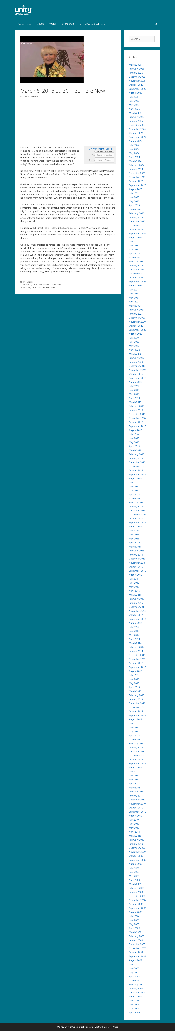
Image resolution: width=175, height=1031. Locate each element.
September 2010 (137, 811)
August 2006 (135, 996)
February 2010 (136, 839)
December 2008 (137, 895)
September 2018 (137, 426)
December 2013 (137, 655)
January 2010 (136, 843)
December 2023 (137, 173)
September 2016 (137, 522)
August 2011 (135, 767)
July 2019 (134, 386)
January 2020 (136, 361)
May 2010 (134, 827)
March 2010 (135, 835)
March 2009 (135, 884)
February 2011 (136, 791)
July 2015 (134, 578)
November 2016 (137, 514)
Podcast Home (24, 24)
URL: (93, 155)
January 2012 (136, 747)
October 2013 (136, 663)
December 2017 (137, 462)
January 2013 (136, 699)
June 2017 (134, 486)
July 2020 (134, 337)
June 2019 (134, 389)
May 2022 (134, 249)
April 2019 (134, 397)
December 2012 (137, 703)
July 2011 (134, 771)
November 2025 (137, 80)
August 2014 (135, 622)
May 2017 (134, 490)
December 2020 (137, 317)
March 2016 (135, 546)
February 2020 (136, 357)
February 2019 (136, 406)
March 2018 (135, 450)
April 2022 (134, 253)
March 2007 (135, 980)
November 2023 (137, 177)
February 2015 (136, 598)
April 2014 (134, 638)
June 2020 (134, 341)
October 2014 (136, 614)
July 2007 (134, 964)
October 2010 (136, 807)
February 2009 (136, 887)
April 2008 (134, 928)
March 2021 (135, 305)
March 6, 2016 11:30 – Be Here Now (39, 287)
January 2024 (136, 169)
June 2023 (134, 197)
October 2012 (136, 711)
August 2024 (135, 140)
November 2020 (137, 321)
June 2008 (134, 920)
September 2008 (137, 908)
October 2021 (136, 277)
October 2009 (136, 855)
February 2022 (136, 261)
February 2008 (136, 936)
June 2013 (134, 679)
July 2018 (134, 434)
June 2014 (134, 630)
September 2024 (137, 137)
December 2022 (137, 221)
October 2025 (136, 84)
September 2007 (137, 956)
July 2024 (134, 145)
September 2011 (137, 763)
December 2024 (137, 124)
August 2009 (135, 863)
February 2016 (136, 550)
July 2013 (134, 675)
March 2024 (135, 161)
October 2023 (136, 181)
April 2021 (134, 301)
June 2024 (134, 149)
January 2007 (136, 988)
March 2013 (135, 691)
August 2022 (135, 237)
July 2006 (134, 1000)
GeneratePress (111, 1026)
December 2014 (137, 606)
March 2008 (135, 932)
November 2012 (137, 707)
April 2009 (134, 879)
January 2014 (136, 651)
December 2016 (137, 510)
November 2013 (137, 659)
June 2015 (134, 582)
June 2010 (134, 823)
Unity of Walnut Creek (100, 148)
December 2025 (137, 76)
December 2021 (137, 269)
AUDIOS (52, 24)
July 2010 (134, 819)
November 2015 (137, 562)
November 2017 (137, 466)
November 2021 (137, 273)
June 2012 (134, 727)
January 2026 (136, 72)
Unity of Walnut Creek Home (92, 24)
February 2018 (136, 454)
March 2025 (135, 112)
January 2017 (136, 506)
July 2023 (134, 193)
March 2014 (135, 643)
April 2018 (134, 446)
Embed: (92, 160)
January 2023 (136, 217)
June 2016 (134, 534)
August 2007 (135, 960)
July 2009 (134, 867)
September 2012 (137, 715)
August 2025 (135, 92)
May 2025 (134, 104)
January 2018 (136, 458)
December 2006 (137, 992)
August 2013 (135, 671)
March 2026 (135, 64)
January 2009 (136, 892)
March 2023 (135, 209)
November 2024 (137, 128)
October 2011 (136, 759)
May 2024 (134, 153)
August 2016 (135, 526)
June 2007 (134, 968)
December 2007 (137, 944)
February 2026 (136, 68)
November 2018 (137, 418)
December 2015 (137, 558)
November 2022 (137, 225)
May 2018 (134, 442)
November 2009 (137, 851)
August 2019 (135, 381)
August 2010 (135, 815)
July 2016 (134, 530)
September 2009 (137, 859)
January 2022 (136, 265)
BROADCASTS (68, 24)
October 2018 (136, 422)
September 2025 (137, 88)
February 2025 (136, 116)
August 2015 (135, 574)
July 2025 (134, 96)
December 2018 (137, 414)
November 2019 (137, 369)
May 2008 (134, 924)
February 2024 (136, 165)
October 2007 (136, 952)
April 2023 (134, 205)
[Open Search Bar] (156, 24)
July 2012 (134, 723)
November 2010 (137, 803)
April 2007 (134, 976)
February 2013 (136, 695)
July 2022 (134, 241)
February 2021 (136, 309)
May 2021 (134, 297)
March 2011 (135, 787)
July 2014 (134, 626)
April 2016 (134, 542)
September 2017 (137, 474)
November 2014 (137, 610)
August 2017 (135, 478)
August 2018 (135, 430)
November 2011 (137, 755)
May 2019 (134, 394)
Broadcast (27, 282)
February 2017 (136, 502)
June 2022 (134, 245)
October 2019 (136, 373)
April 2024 (134, 157)
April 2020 (134, 349)
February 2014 (136, 646)
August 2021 (135, 285)
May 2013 (134, 683)
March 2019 (135, 402)
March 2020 (135, 353)
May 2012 (134, 731)
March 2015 (135, 594)
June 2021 (134, 293)
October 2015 (136, 566)
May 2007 (134, 972)
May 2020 (134, 345)
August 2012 (135, 719)
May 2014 (134, 635)
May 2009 (134, 875)
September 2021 (137, 281)
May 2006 (134, 1008)
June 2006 (134, 1004)
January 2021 (136, 313)
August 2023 (135, 189)
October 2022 (136, 229)
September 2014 (137, 618)
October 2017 (136, 470)
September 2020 (137, 329)
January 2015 (136, 602)
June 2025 (134, 100)
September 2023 (137, 185)
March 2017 (135, 498)
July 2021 (134, 289)
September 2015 (137, 570)
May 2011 (134, 779)
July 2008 (134, 916)
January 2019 (136, 410)
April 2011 (134, 783)
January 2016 (136, 554)
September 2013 (137, 667)
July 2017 (134, 482)
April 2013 (134, 687)
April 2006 (134, 1012)
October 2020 (136, 325)
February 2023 (136, 213)
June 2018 (134, 438)
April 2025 (134, 108)
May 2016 (134, 538)
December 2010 (137, 799)
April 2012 (134, 735)
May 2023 (134, 201)
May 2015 (134, 586)
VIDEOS (40, 24)
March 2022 (135, 257)
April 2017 (134, 494)
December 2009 (137, 847)
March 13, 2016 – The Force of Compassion (42, 284)
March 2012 (135, 739)
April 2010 (134, 831)
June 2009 (134, 871)
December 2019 (137, 365)
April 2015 (134, 590)
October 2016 (136, 518)
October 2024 (136, 132)
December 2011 (137, 751)
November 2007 (137, 948)
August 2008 (135, 912)
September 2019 (137, 377)
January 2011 (136, 795)
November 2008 (137, 900)
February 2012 (136, 743)
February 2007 (136, 984)
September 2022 (137, 233)
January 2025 (136, 120)
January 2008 (136, 940)
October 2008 (136, 904)
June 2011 (134, 775)
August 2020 (135, 333)
